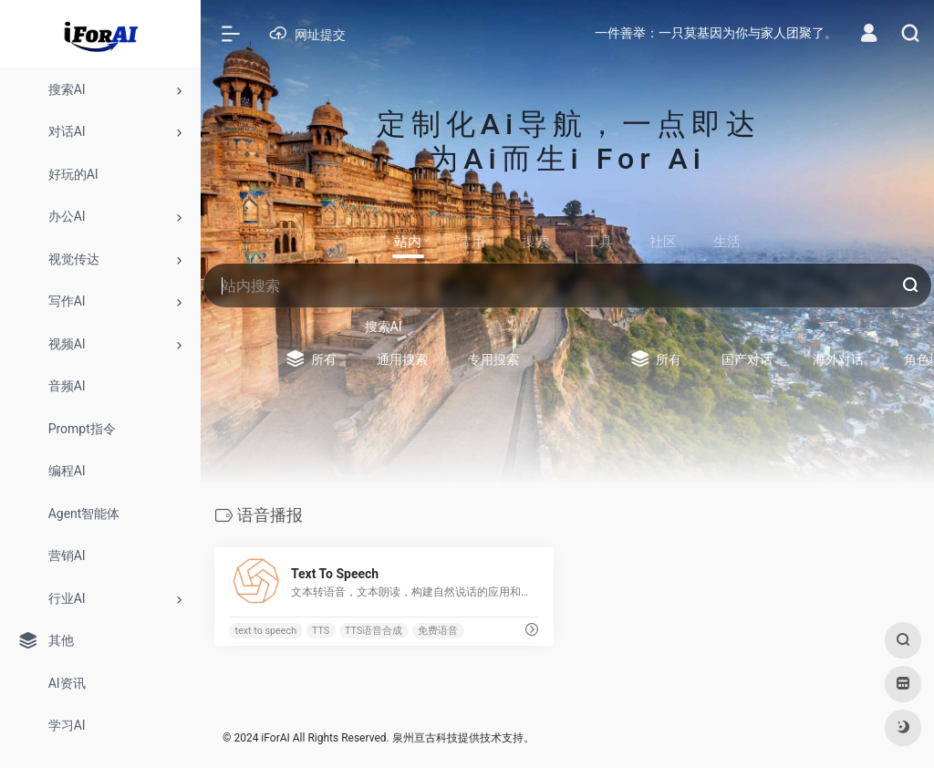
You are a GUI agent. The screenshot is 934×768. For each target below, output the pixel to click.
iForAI (275, 738)
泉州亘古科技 (425, 738)
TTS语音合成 (373, 631)
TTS (320, 631)
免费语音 (438, 631)
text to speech (265, 631)
